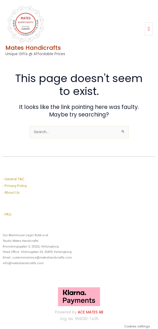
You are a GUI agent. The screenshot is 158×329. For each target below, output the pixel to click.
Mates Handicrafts (33, 48)
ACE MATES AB (90, 312)
